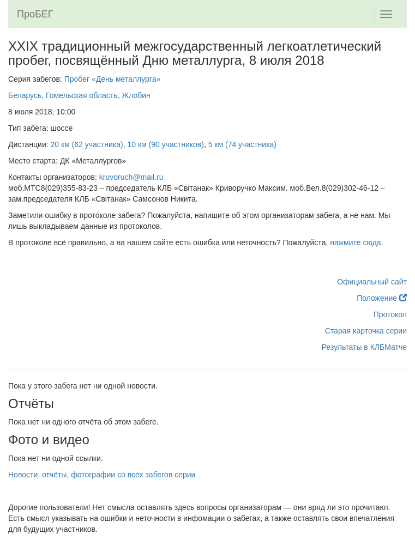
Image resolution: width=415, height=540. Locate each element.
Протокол (390, 314)
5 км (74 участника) (242, 144)
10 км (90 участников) (165, 144)
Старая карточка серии (366, 330)
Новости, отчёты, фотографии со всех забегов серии (101, 474)
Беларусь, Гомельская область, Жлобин (79, 95)
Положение (382, 298)
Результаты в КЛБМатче (364, 347)
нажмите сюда (355, 242)
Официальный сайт (372, 281)
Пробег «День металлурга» (112, 79)
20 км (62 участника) (87, 144)
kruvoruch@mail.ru (131, 177)
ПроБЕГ (35, 14)
